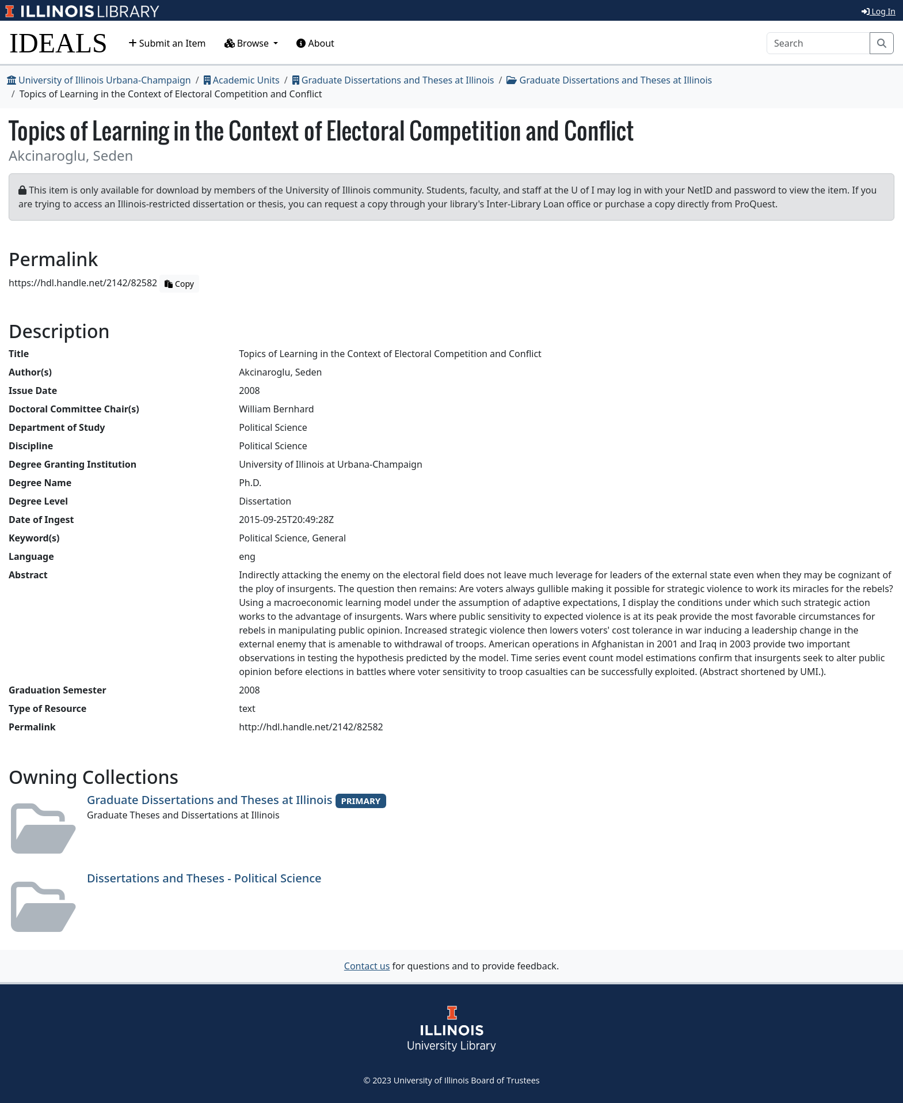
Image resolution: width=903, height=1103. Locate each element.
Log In (879, 11)
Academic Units (242, 80)
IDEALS (58, 43)
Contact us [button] (367, 966)
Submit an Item (167, 43)
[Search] (818, 43)
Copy (179, 283)
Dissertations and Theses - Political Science (204, 878)
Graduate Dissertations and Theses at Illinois (393, 80)
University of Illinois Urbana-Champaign (99, 80)
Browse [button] (248, 43)
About (315, 43)
